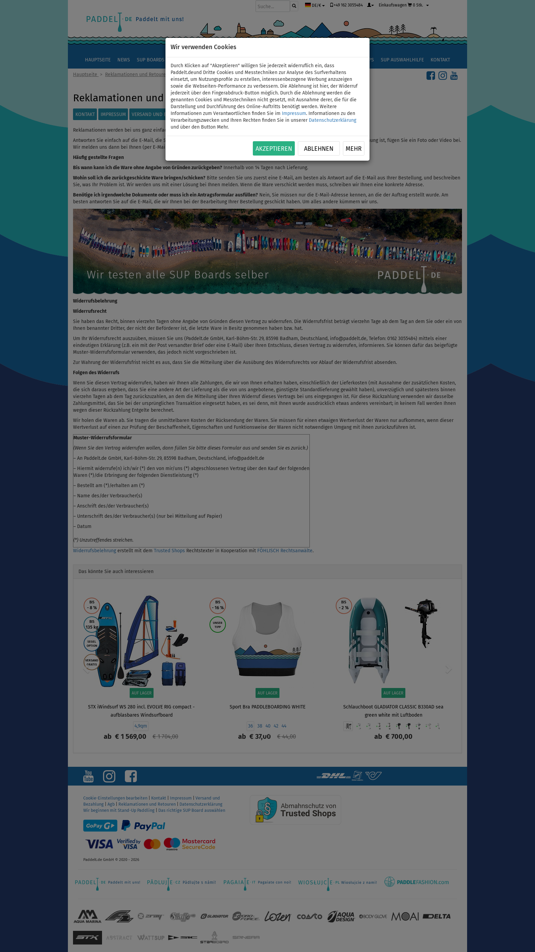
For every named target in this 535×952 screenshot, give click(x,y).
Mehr (354, 148)
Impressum (294, 113)
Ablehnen (319, 148)
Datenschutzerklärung (332, 120)
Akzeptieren (274, 148)
